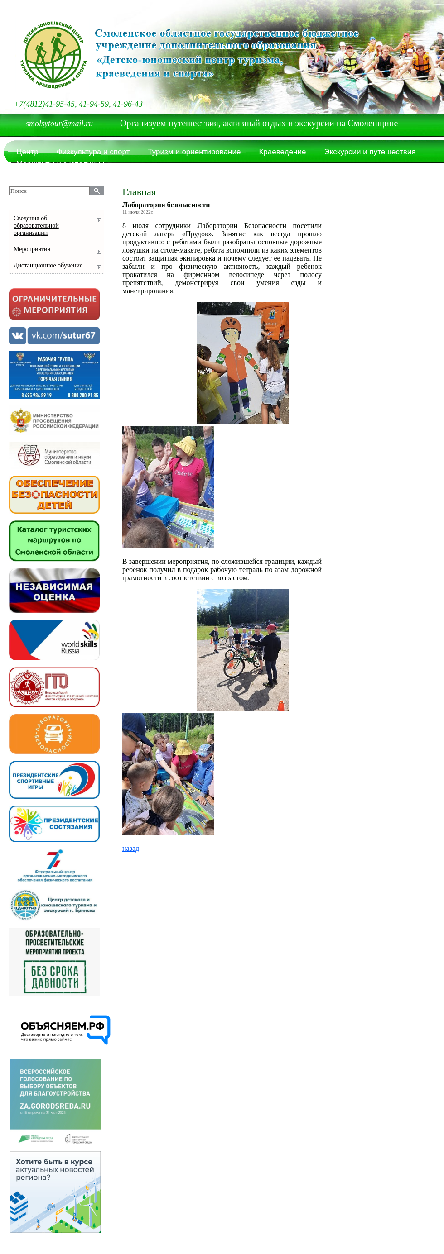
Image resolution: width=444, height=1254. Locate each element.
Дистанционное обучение (48, 265)
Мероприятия (32, 249)
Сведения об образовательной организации (36, 225)
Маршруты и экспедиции (60, 164)
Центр (27, 152)
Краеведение (282, 152)
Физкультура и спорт (93, 152)
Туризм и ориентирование (194, 152)
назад (130, 848)
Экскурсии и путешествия (369, 152)
